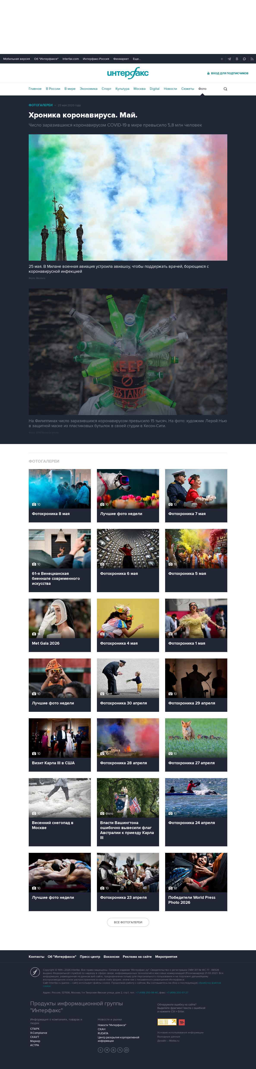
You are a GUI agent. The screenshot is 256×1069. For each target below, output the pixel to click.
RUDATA (103, 1033)
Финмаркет (121, 59)
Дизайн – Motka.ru (168, 1040)
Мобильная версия (16, 59)
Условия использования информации (180, 1032)
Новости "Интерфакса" (112, 1025)
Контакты (36, 957)
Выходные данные (168, 1036)
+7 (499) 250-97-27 (177, 992)
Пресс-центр (90, 957)
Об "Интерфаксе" (46, 59)
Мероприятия (166, 957)
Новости (170, 89)
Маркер (35, 1041)
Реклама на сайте (137, 957)
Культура (122, 89)
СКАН (101, 1029)
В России (53, 89)
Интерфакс (128, 73)
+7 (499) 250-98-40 (147, 992)
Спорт (106, 89)
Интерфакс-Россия (96, 59)
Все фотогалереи (128, 922)
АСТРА (34, 1045)
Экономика (88, 89)
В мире (70, 89)
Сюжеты (187, 89)
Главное (35, 89)
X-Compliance (38, 1033)
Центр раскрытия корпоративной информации (118, 1039)
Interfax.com (71, 59)
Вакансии (111, 957)
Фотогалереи (41, 105)
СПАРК (35, 1029)
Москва (139, 89)
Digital (155, 89)
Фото (202, 89)
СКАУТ (34, 1037)
